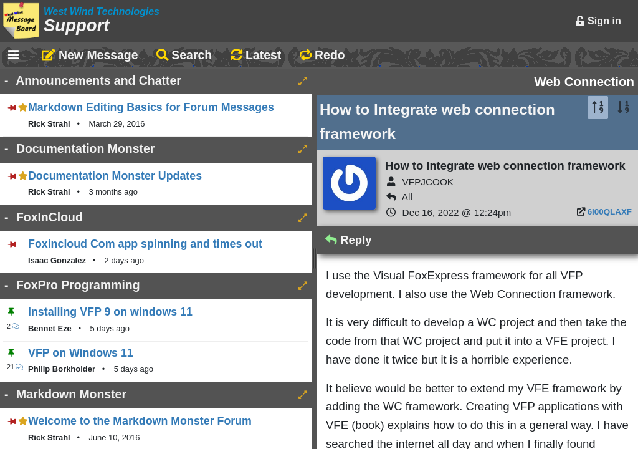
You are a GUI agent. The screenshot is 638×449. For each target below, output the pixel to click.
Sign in (598, 20)
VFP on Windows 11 (80, 353)
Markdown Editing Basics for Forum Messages (151, 107)
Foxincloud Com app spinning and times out (145, 244)
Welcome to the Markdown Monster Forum (140, 421)
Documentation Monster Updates (115, 176)
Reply (348, 239)
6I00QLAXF (610, 211)
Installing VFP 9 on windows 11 (110, 312)
